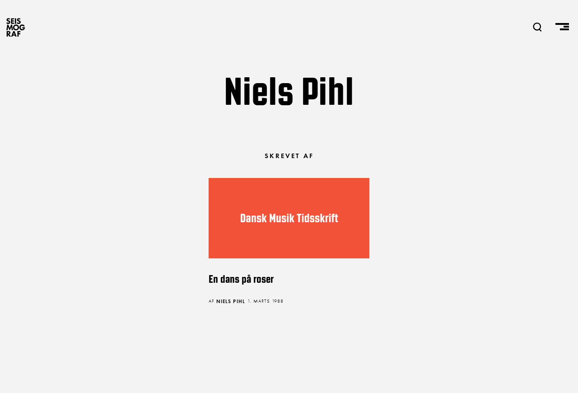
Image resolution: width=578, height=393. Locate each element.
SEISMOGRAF (15, 27)
